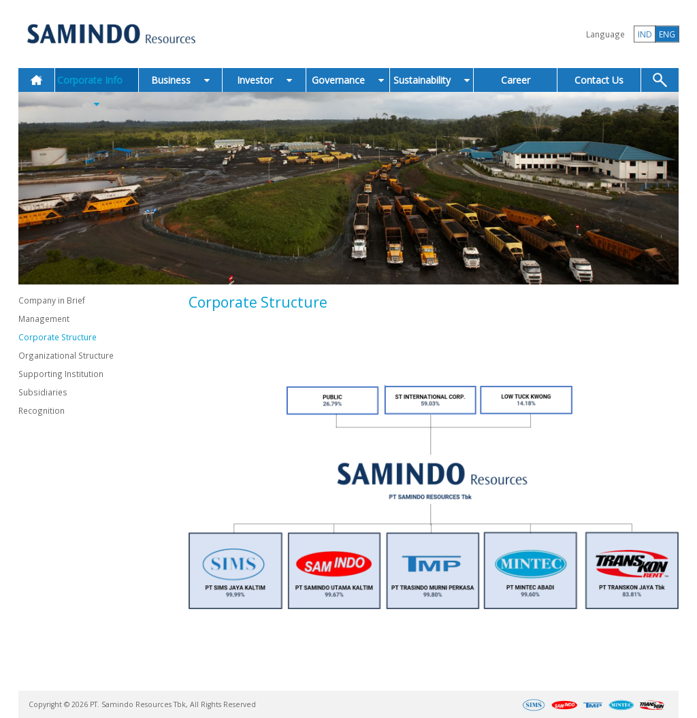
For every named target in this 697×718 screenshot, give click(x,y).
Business (180, 80)
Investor (264, 80)
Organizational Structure (66, 355)
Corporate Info (96, 91)
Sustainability (431, 80)
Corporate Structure (57, 336)
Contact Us (598, 80)
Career (515, 80)
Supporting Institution (60, 373)
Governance (348, 80)
